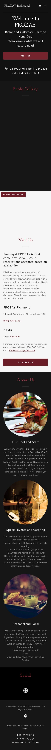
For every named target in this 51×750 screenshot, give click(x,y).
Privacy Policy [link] (25, 738)
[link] (17, 5)
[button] (45, 6)
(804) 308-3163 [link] (11, 320)
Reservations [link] (25, 735)
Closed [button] (13, 336)
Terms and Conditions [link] (25, 742)
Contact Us (25, 362)
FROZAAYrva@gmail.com (22, 350)
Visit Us (25, 55)
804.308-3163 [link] (28, 73)
